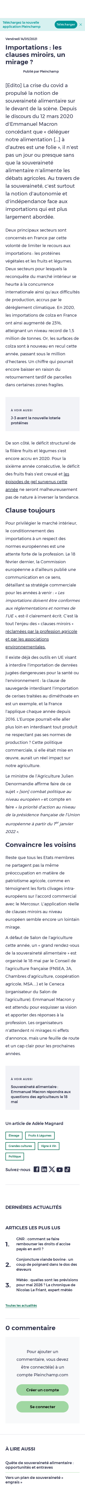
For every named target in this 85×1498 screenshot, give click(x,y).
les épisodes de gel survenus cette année (37, 482)
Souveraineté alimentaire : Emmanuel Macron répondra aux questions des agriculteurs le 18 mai (41, 1094)
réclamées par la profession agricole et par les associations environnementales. (41, 639)
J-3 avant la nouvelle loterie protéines (35, 420)
